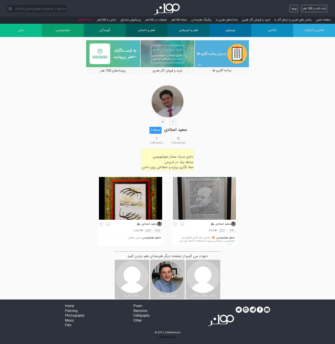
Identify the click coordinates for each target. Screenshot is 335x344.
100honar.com (167, 337)
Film (68, 325)
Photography (74, 315)
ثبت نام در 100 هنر (314, 8)
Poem (137, 306)
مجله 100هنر (179, 19)
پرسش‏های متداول (130, 19)
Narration (140, 311)
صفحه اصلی (323, 19)
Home (69, 306)
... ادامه (231, 244)
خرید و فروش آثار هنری (256, 19)
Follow (155, 130)
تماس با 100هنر (106, 19)
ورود (294, 8)
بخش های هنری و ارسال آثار (293, 19)
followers (156, 143)
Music (69, 320)
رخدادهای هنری (227, 19)
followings (178, 143)
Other (137, 320)
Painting (71, 311)
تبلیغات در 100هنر (156, 19)
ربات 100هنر (85, 19)
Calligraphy (141, 315)
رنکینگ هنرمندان (201, 19)
